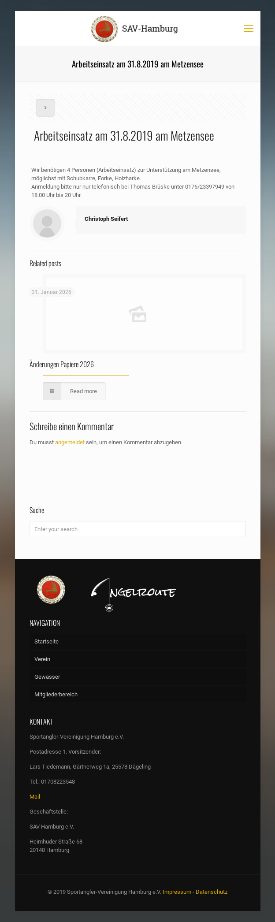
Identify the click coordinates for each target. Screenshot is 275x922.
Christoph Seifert (106, 219)
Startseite (46, 641)
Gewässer (47, 676)
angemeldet (70, 442)
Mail (35, 796)
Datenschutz (211, 892)
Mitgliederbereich (56, 694)
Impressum (177, 892)
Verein (42, 659)
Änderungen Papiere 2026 (62, 364)
